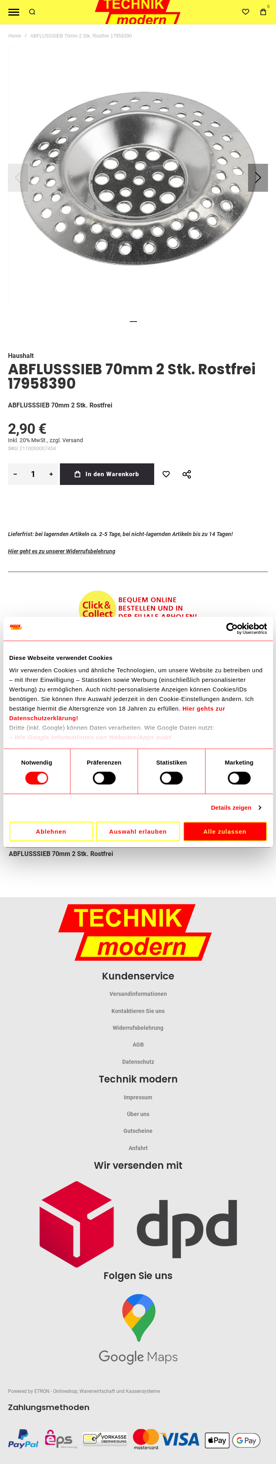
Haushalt (21, 356)
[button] (258, 178)
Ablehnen (51, 831)
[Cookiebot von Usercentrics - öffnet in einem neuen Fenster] (232, 628)
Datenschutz (138, 1062)
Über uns (138, 1114)
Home (14, 36)
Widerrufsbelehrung (138, 1028)
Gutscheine (138, 1131)
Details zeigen (231, 807)
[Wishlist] (245, 12)
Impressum (138, 1097)
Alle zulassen (224, 831)
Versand (72, 440)
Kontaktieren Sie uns (138, 1011)
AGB (138, 1044)
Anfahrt (138, 1148)
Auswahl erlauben (138, 831)
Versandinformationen (138, 994)
